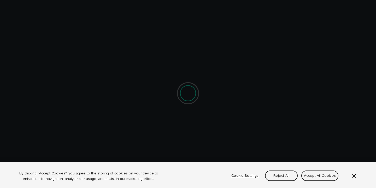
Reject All (281, 176)
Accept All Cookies (320, 176)
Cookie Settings (244, 176)
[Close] (354, 176)
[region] (188, 175)
